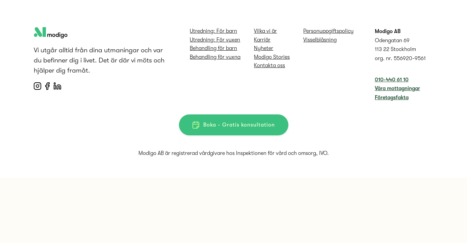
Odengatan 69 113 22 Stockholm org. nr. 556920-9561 (400, 49)
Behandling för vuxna (215, 57)
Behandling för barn (213, 48)
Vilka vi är (265, 31)
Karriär (262, 40)
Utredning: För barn (213, 31)
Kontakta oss (269, 65)
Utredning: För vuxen (215, 40)
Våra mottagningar (397, 88)
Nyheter (263, 48)
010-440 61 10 (392, 80)
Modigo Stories (272, 57)
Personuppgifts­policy (328, 31)
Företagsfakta (392, 97)
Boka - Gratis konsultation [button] (233, 125)
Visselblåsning (320, 40)
